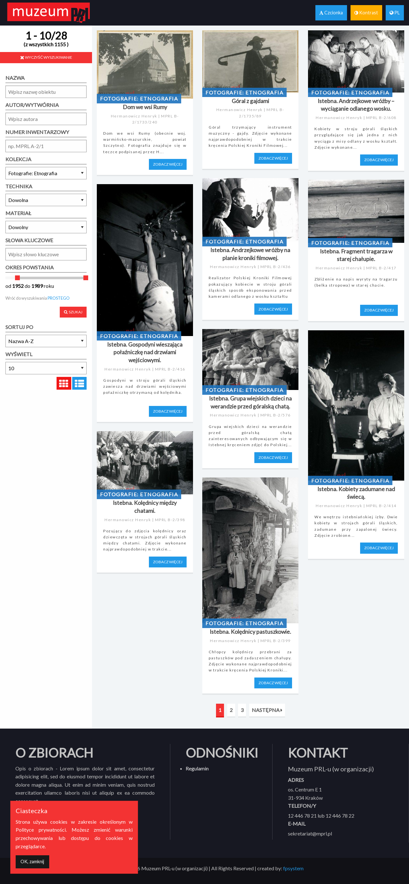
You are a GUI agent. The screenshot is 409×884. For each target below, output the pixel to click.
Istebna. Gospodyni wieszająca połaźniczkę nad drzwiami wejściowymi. (144, 352)
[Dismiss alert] (32, 861)
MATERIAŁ (18, 213)
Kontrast (366, 12)
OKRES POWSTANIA (29, 267)
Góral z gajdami (250, 101)
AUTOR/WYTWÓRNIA (32, 105)
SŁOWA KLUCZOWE (29, 240)
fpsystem (293, 868)
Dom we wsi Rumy (145, 107)
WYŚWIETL (18, 354)
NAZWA (15, 78)
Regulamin (197, 768)
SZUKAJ (73, 312)
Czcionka (331, 12)
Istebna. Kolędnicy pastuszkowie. (250, 631)
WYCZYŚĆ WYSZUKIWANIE (46, 57)
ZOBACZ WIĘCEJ (167, 164)
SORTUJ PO (19, 327)
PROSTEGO (59, 298)
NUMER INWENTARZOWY (37, 132)
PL (395, 12)
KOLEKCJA (18, 159)
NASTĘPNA (267, 710)
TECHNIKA (18, 186)
